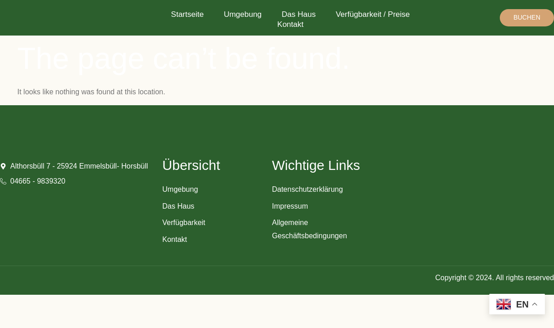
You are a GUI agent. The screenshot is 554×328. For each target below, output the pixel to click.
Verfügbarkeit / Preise (373, 14)
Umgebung (243, 14)
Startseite (187, 14)
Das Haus (299, 14)
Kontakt (290, 24)
